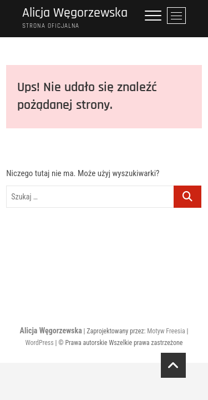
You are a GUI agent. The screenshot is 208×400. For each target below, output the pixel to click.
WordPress (40, 343)
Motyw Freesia (166, 331)
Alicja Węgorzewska (75, 13)
